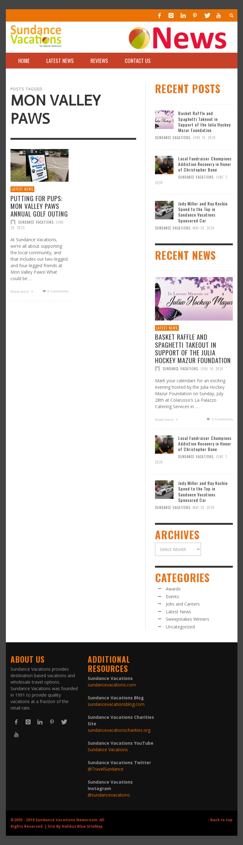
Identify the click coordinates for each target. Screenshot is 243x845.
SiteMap (95, 826)
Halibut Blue (74, 826)
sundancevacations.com (112, 685)
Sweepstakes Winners (187, 619)
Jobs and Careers (183, 604)
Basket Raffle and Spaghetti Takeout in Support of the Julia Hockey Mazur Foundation (204, 121)
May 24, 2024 (203, 228)
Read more (22, 291)
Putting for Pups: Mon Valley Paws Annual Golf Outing (39, 205)
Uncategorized (180, 627)
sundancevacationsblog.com (116, 704)
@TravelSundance (106, 769)
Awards (173, 589)
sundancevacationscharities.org (119, 730)
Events (172, 596)
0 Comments (55, 291)
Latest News (22, 189)
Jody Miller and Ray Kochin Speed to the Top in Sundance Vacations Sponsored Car (203, 212)
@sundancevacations (109, 795)
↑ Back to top (220, 819)
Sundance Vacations (35, 222)
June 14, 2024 (204, 137)
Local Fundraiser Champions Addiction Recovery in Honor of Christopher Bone (205, 164)
